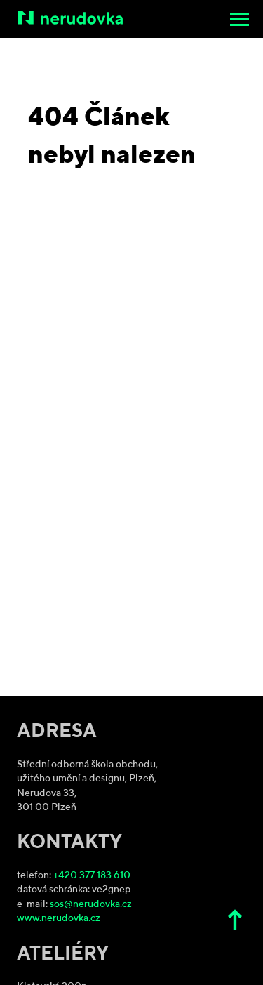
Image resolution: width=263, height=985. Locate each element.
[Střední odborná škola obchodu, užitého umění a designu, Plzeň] (133, 17)
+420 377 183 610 (91, 875)
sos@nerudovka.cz (91, 904)
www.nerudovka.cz (58, 918)
